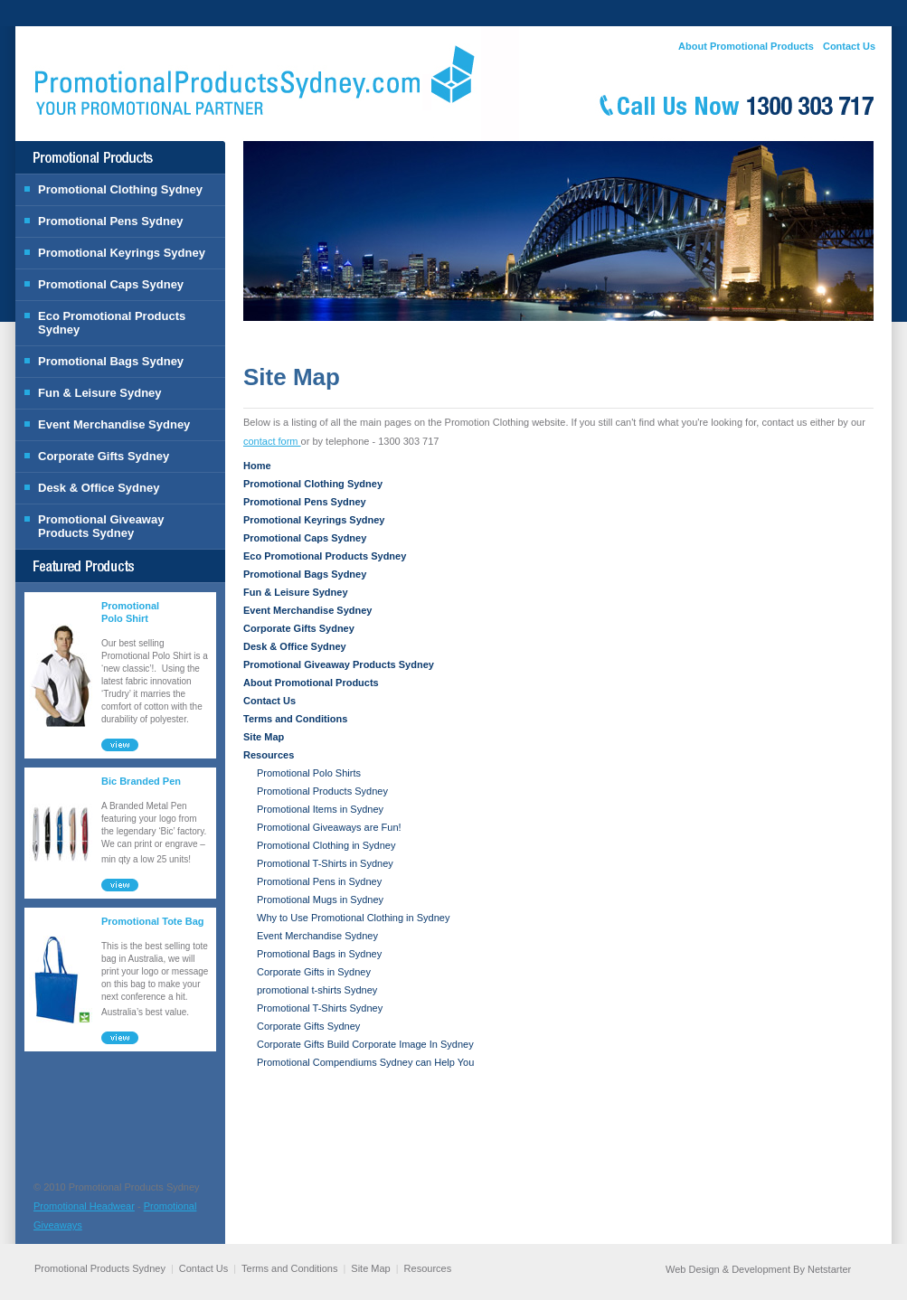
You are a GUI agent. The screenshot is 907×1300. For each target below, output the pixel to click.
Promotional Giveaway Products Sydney (101, 526)
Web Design (693, 1269)
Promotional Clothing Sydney (120, 189)
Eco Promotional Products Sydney (111, 322)
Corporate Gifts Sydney (103, 456)
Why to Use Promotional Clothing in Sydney (353, 917)
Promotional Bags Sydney (111, 361)
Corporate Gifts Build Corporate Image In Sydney (365, 1044)
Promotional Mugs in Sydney (320, 899)
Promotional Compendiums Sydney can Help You (365, 1062)
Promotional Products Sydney (322, 791)
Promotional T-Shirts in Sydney (325, 863)
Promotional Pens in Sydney (319, 881)
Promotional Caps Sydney (111, 284)
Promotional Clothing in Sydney (326, 845)
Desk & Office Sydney (98, 488)
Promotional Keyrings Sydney (121, 252)
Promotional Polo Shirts (309, 773)
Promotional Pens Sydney (110, 221)
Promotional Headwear (84, 1206)
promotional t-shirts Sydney (317, 989)
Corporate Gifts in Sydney (314, 971)
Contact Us (849, 46)
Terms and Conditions (295, 718)
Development (761, 1269)
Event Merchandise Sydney (114, 424)
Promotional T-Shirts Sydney (320, 1008)
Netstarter (829, 1269)
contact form (272, 441)
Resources (268, 754)
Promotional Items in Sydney (320, 809)
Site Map (263, 736)
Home (257, 465)
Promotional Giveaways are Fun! (329, 827)
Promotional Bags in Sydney (319, 953)
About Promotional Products (746, 46)
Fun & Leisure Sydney (100, 393)
